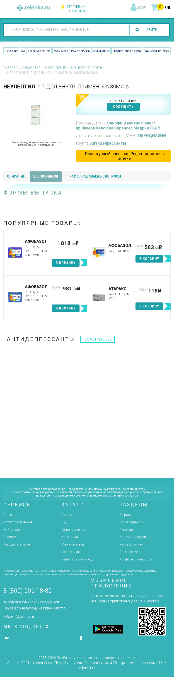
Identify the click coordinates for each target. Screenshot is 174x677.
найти (151, 30)
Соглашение (128, 552)
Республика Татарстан (76, 9)
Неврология (55, 68)
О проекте (126, 514)
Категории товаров (18, 522)
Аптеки (8, 514)
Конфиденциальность (136, 559)
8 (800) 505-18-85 (27, 590)
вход (142, 8)
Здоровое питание (156, 50)
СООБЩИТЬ (123, 107)
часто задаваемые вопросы (95, 176)
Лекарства (11, 50)
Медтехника (101, 50)
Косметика (61, 50)
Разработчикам (131, 544)
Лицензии (126, 529)
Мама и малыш (80, 50)
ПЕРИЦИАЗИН (152, 135)
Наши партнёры (131, 522)
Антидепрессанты (86, 68)
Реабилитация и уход (127, 50)
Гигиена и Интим (39, 50)
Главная (10, 68)
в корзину (66, 263)
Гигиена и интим (73, 529)
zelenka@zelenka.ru (19, 616)
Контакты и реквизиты (136, 537)
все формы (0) (45, 176)
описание (16, 176)
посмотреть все (97, 339)
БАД (23, 50)
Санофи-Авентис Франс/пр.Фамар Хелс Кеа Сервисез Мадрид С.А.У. (119, 125)
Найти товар (12, 529)
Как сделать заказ (17, 544)
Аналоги (9, 537)
